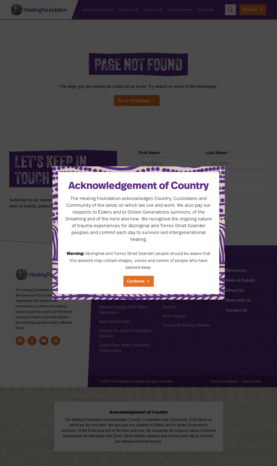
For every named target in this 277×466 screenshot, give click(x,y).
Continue (136, 281)
